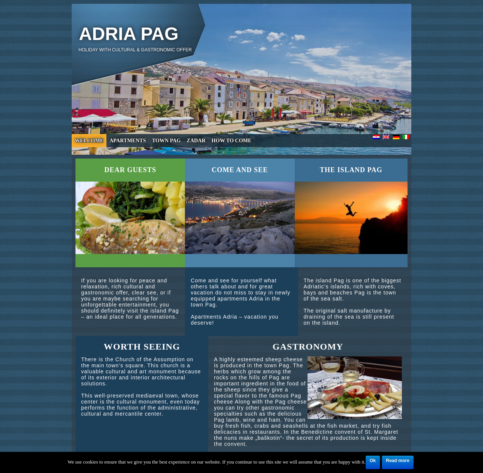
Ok (373, 460)
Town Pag (166, 140)
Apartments (127, 140)
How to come (232, 140)
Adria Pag (128, 34)
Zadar (196, 140)
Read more (397, 460)
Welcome (89, 140)
